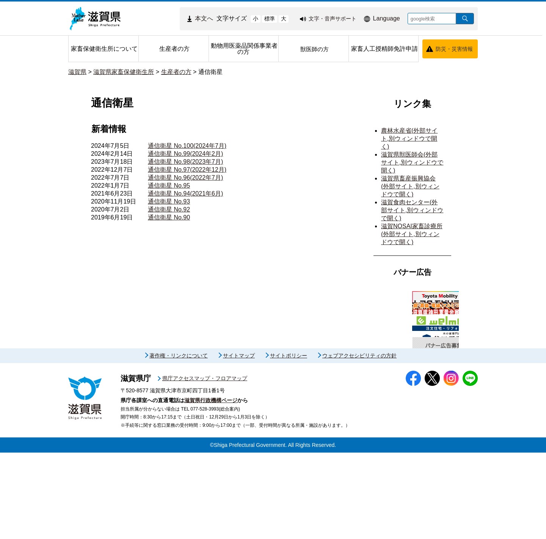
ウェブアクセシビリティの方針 (359, 442)
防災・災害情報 (454, 49)
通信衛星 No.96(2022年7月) (185, 177)
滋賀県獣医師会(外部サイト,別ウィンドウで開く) (412, 162)
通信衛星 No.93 (169, 201)
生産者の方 (176, 72)
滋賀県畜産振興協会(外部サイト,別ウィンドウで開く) (410, 186)
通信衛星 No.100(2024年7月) (187, 146)
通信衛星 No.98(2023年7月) (185, 161)
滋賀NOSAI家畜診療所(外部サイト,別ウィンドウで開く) (411, 234)
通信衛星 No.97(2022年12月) (187, 169)
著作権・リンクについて (178, 442)
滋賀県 (77, 72)
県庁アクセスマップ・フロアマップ (204, 465)
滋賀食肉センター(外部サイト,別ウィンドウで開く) (412, 210)
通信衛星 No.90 (169, 217)
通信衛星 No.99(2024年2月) (185, 153)
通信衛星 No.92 (169, 209)
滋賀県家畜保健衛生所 (123, 72)
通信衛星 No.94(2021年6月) (185, 193)
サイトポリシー (288, 442)
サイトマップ (239, 442)
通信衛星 (210, 72)
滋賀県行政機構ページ (210, 487)
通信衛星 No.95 (169, 185)
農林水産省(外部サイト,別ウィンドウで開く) (409, 138)
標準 (269, 19)
